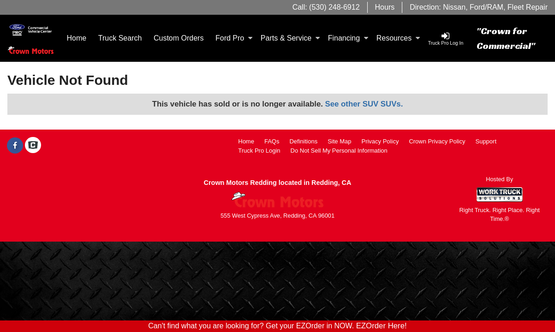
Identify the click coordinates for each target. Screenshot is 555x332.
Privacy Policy (380, 141)
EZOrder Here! (381, 325)
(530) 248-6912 (334, 7)
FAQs (272, 141)
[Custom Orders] (178, 38)
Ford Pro (233, 38)
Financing (348, 38)
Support (485, 141)
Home (77, 38)
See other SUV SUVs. (364, 104)
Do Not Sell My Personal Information (339, 150)
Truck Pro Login (259, 150)
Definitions (303, 141)
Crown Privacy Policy (437, 141)
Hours (385, 7)
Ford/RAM (486, 7)
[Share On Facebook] (15, 145)
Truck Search (120, 38)
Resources (398, 38)
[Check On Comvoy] (33, 145)
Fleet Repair (527, 7)
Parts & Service (290, 38)
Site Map (339, 141)
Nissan (454, 7)
